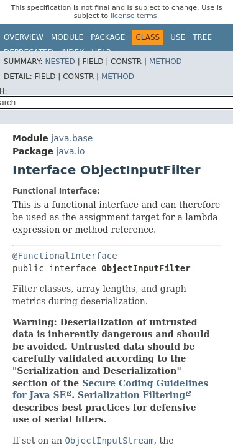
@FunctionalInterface (64, 256)
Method (165, 61)
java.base (72, 138)
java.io (70, 151)
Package (108, 37)
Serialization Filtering (131, 395)
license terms (134, 16)
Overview (23, 37)
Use (177, 37)
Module (67, 37)
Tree (202, 37)
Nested (60, 61)
